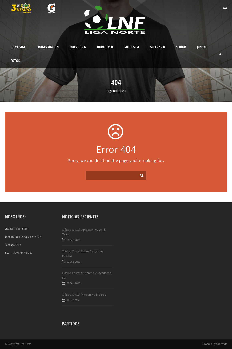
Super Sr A (131, 47)
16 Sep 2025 (73, 240)
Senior (181, 47)
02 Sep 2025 (73, 261)
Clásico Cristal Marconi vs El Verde (84, 294)
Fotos (15, 60)
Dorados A (78, 47)
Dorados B (105, 47)
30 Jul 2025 (73, 300)
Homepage (18, 47)
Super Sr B (157, 47)
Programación (48, 47)
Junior (201, 47)
